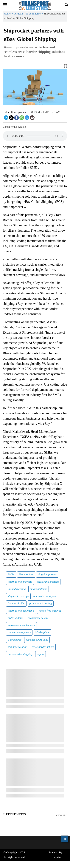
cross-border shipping (20, 654)
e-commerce (14, 639)
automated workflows (45, 596)
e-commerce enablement (21, 625)
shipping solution (17, 646)
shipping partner (47, 574)
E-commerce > (35, 13)
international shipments (21, 610)
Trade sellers (26, 574)
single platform (38, 588)
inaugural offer (16, 603)
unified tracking (17, 588)
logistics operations (37, 639)
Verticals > (19, 13)
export (40, 654)
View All (61, 815)
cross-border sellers (43, 646)
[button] (35, 66)
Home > (8, 13)
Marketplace (42, 632)
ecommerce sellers (38, 617)
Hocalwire (55, 857)
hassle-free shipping (50, 610)
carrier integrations (48, 581)
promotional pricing (40, 603)
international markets (20, 581)
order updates (15, 617)
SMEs (11, 574)
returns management (19, 632)
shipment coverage (18, 596)
